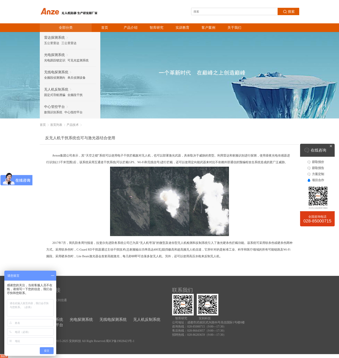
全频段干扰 (75, 95)
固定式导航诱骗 (54, 95)
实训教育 (182, 27)
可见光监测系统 (78, 60)
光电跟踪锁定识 (54, 60)
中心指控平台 (73, 112)
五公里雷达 (51, 43)
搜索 (288, 11)
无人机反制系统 (146, 319)
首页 (104, 27)
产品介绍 (131, 27)
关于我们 (234, 27)
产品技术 (73, 124)
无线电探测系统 (113, 319)
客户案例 (208, 27)
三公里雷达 (69, 43)
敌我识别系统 (53, 112)
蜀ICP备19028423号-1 (120, 341)
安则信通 (61, 300)
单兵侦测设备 (76, 77)
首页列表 (56, 124)
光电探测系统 (81, 319)
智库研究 (156, 27)
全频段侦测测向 (54, 77)
